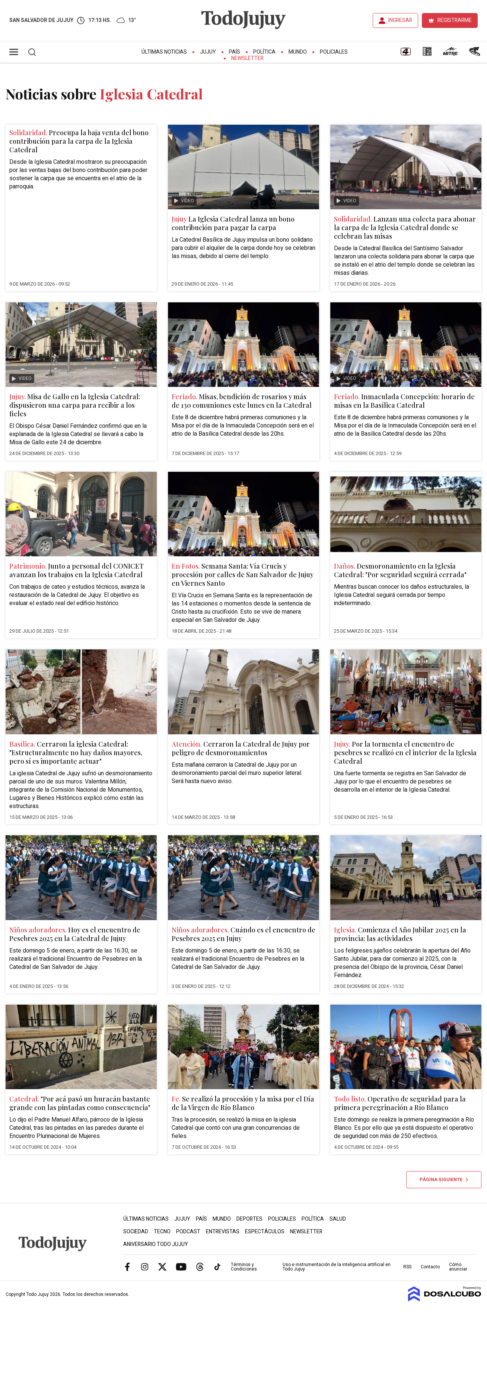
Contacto (430, 1266)
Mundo (298, 52)
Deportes (249, 1219)
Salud (338, 1219)
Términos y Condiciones (244, 1266)
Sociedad (135, 1232)
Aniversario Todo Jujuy (155, 1244)
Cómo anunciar (458, 1266)
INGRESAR (400, 20)
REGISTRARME (454, 20)
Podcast (188, 1232)
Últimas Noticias (164, 52)
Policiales (334, 52)
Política (264, 52)
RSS (407, 1266)
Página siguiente (444, 1179)
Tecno (162, 1232)
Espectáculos (264, 1232)
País (234, 52)
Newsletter (247, 58)
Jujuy (208, 52)
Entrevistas (222, 1232)
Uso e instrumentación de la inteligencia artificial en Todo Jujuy (337, 1266)
